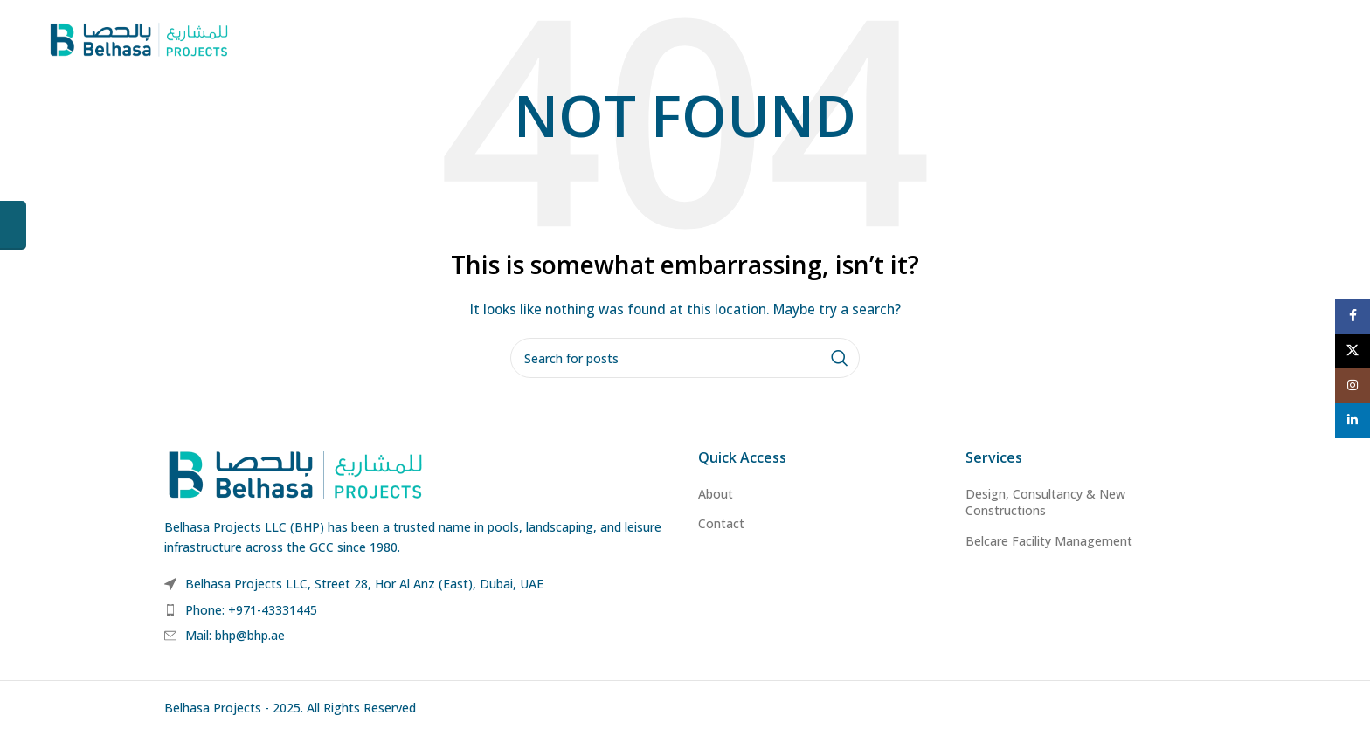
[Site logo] (139, 38)
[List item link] (418, 610)
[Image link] (295, 472)
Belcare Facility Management (1048, 541)
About (715, 493)
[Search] (685, 358)
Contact (721, 523)
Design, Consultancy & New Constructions (1045, 502)
